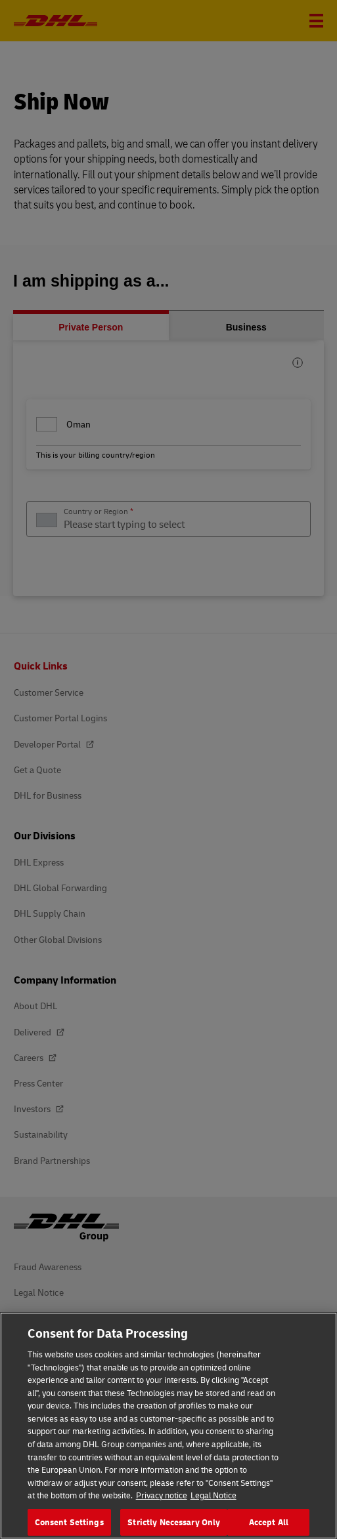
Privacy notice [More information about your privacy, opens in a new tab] (161, 1504)
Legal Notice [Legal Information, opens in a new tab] (213, 1504)
